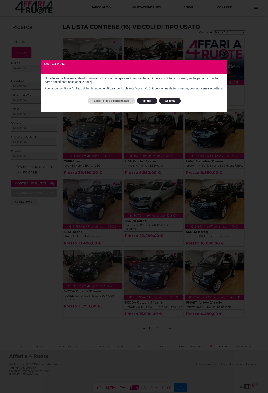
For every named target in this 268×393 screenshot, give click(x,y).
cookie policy (83, 82)
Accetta (170, 100)
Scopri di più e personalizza (111, 100)
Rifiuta (147, 100)
